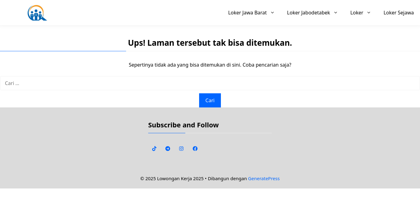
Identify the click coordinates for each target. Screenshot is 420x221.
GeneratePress (264, 178)
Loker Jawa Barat (254, 12)
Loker (363, 12)
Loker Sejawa (398, 12)
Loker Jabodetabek (315, 12)
